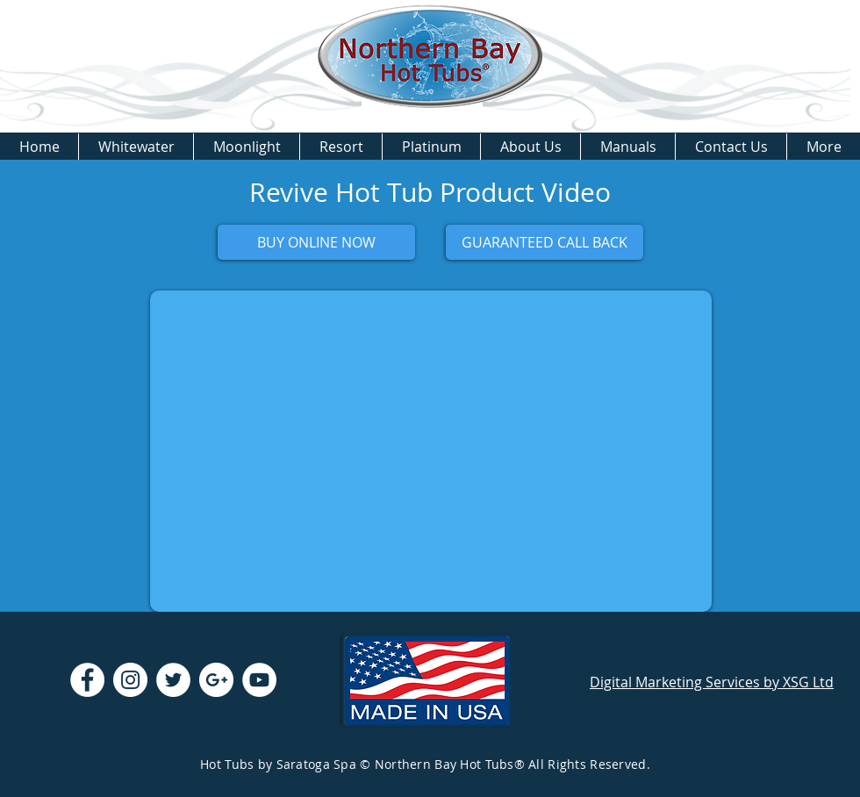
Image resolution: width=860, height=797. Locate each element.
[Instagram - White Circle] (130, 680)
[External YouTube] (431, 451)
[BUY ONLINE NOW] (316, 242)
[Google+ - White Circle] (216, 680)
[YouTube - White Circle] (259, 680)
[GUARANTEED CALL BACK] (544, 242)
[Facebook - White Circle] (87, 680)
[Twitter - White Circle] (173, 680)
